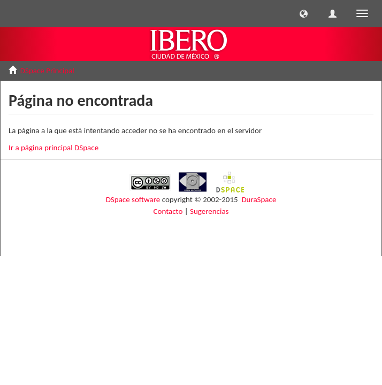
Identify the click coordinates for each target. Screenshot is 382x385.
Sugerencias (209, 211)
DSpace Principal (47, 70)
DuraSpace (258, 199)
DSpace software (133, 199)
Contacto (168, 211)
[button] (304, 13)
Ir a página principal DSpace (53, 147)
